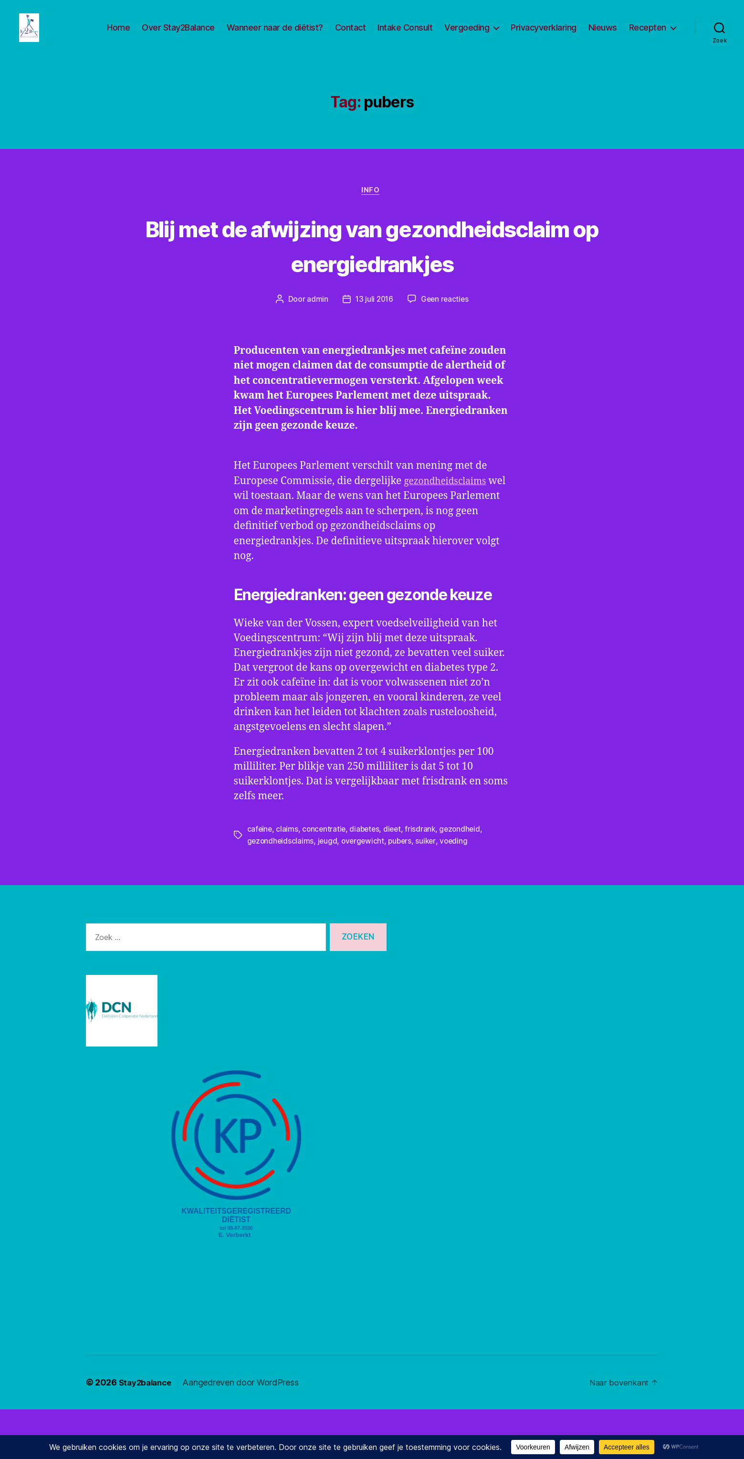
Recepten (647, 35)
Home (118, 35)
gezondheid (465, 879)
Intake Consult (404, 35)
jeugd (329, 891)
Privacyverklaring (543, 35)
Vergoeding (466, 35)
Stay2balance (147, 1432)
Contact (350, 35)
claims (288, 879)
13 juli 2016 (373, 350)
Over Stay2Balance (178, 35)
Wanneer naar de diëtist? (275, 35)
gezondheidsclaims (328, 546)
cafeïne (260, 879)
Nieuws (602, 35)
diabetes (367, 879)
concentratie (325, 879)
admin (315, 350)
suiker (430, 891)
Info (372, 205)
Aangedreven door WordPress (245, 1432)
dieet (396, 879)
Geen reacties (446, 350)
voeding (459, 891)
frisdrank (424, 879)
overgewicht (365, 891)
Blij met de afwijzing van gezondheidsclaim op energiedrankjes (372, 277)
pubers (403, 891)
